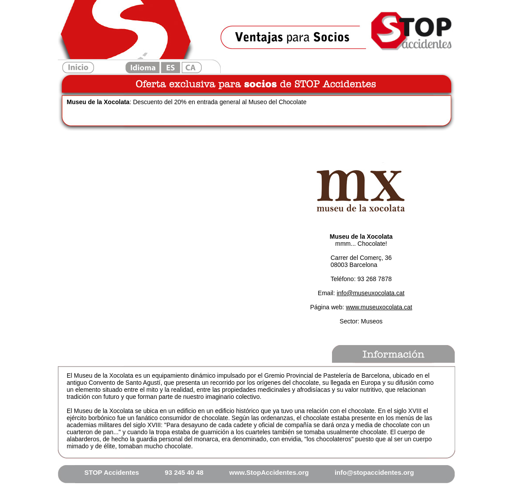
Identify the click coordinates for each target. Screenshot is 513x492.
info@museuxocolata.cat (371, 293)
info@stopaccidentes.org (374, 472)
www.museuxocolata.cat (379, 307)
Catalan (191, 67)
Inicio (78, 67)
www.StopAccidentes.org (269, 472)
